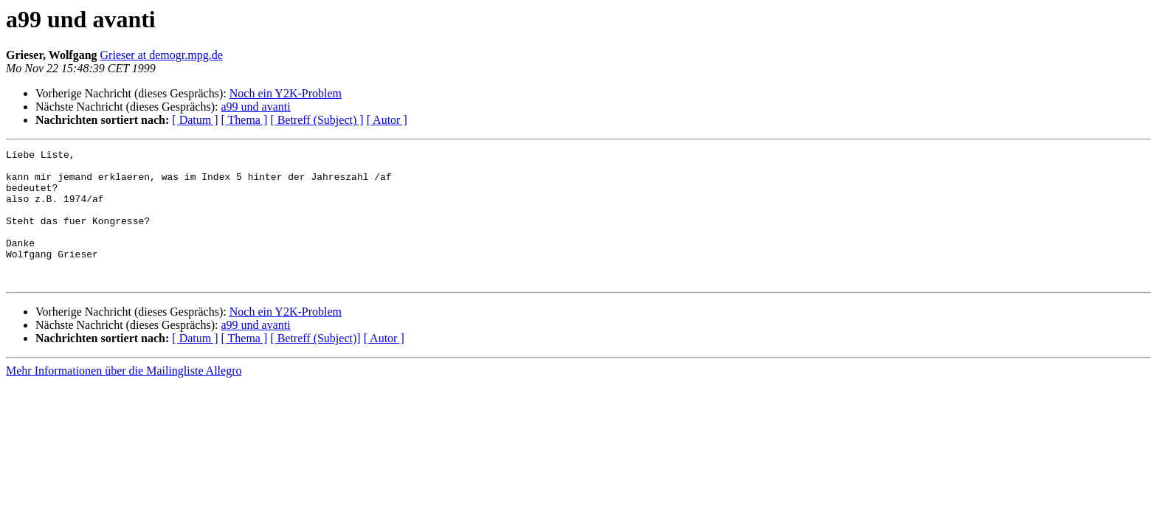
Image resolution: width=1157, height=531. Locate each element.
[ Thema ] (244, 120)
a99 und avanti (255, 106)
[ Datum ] (195, 120)
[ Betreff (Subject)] (315, 364)
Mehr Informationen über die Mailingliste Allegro (123, 397)
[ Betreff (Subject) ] (316, 120)
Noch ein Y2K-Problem (285, 93)
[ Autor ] (387, 120)
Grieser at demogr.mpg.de (161, 55)
